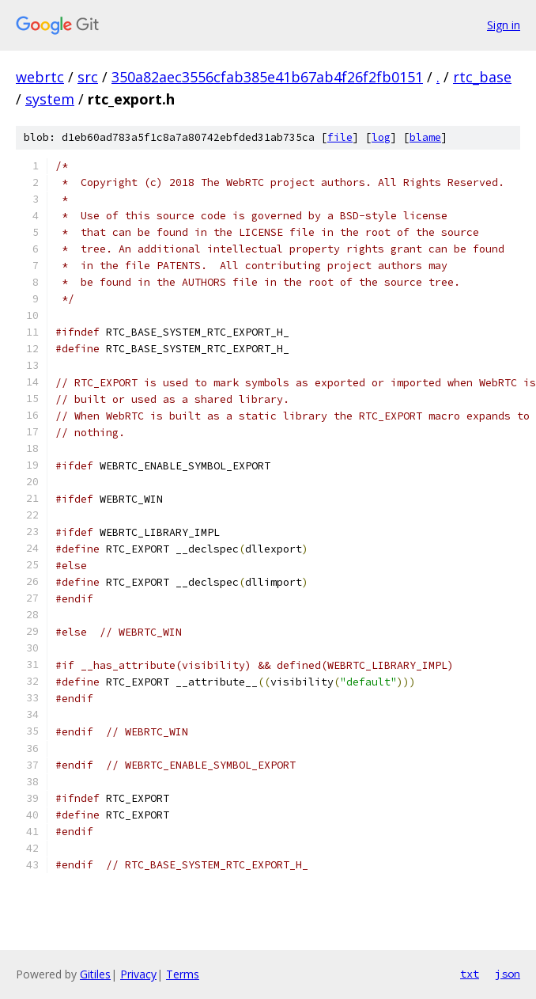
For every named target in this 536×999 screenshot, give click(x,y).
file (340, 137)
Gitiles (95, 974)
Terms (182, 974)
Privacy (138, 974)
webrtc (40, 76)
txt (469, 974)
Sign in (503, 24)
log (381, 137)
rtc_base (482, 76)
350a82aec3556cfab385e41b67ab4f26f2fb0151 (267, 76)
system (49, 98)
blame (425, 137)
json (507, 974)
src (87, 76)
